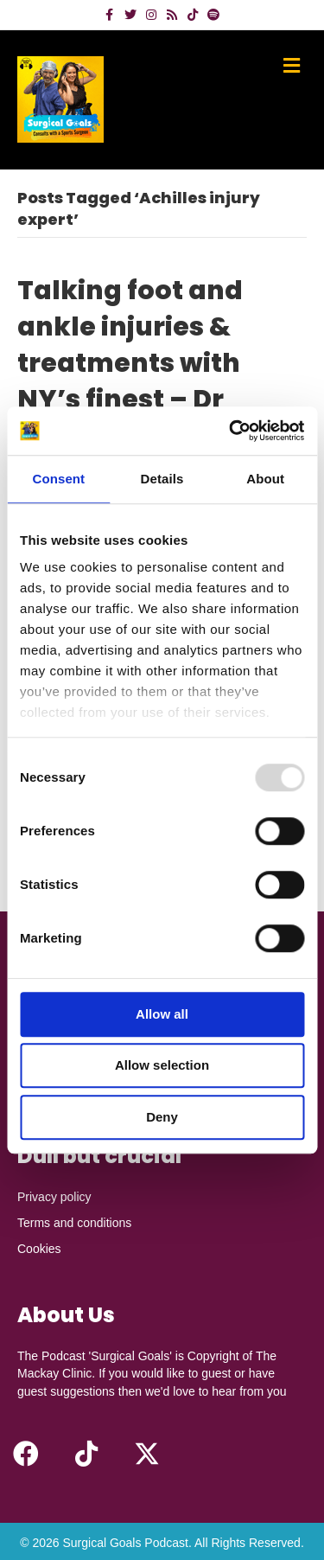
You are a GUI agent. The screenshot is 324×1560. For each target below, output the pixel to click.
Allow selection (162, 1065)
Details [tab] (162, 478)
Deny (162, 1116)
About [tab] (265, 478)
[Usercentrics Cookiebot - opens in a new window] (230, 430)
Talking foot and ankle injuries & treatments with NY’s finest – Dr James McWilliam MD (139, 381)
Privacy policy (54, 1197)
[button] (26, 1454)
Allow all (162, 1014)
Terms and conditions (74, 1223)
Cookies (39, 1249)
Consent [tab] (58, 478)
